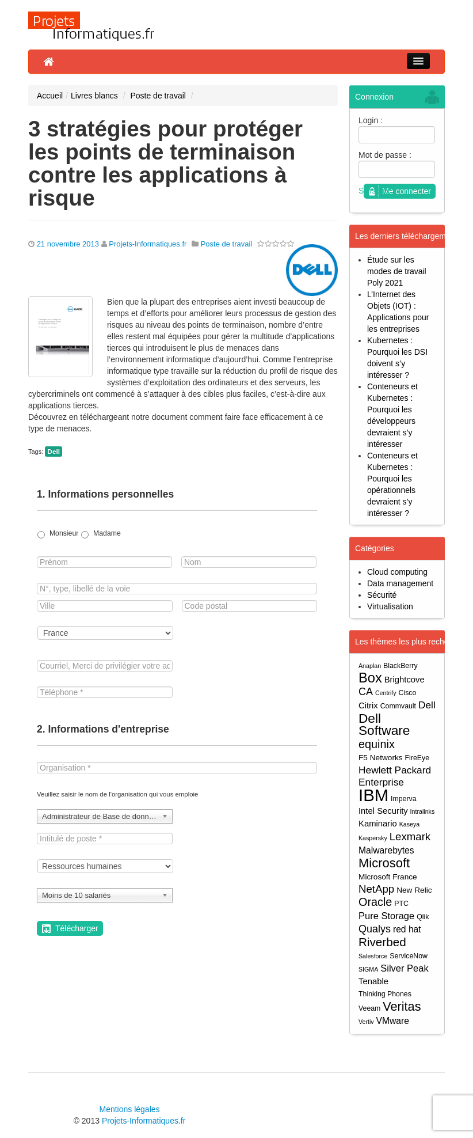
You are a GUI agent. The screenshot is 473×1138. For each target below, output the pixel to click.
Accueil (50, 95)
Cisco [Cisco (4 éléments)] (408, 693)
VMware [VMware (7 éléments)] (392, 1021)
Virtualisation (390, 606)
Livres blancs (94, 95)
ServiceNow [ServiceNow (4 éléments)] (409, 956)
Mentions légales (129, 1109)
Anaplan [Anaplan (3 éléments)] (369, 665)
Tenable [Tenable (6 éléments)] (373, 981)
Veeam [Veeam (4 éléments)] (369, 1008)
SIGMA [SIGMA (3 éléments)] (368, 969)
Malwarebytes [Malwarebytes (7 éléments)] (386, 850)
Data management (400, 583)
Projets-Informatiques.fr (147, 244)
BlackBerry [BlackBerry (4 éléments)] (400, 666)
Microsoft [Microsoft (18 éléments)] (384, 863)
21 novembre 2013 (68, 244)
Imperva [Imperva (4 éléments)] (404, 799)
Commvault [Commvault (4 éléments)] (398, 706)
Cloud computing (397, 571)
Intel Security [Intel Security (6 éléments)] (383, 810)
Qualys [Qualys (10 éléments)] (374, 929)
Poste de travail (158, 95)
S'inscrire (374, 190)
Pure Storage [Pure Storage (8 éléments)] (386, 916)
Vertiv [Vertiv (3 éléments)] (366, 1021)
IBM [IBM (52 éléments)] (373, 795)
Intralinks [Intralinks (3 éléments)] (422, 811)
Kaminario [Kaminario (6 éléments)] (377, 823)
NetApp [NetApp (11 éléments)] (376, 889)
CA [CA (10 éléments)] (365, 691)
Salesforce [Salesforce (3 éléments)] (372, 956)
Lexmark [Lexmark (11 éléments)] (410, 836)
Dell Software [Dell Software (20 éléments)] (384, 724)
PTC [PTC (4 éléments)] (401, 904)
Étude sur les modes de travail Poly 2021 (396, 271)
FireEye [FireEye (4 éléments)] (417, 758)
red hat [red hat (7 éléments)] (407, 929)
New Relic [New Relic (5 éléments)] (414, 890)
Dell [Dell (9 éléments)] (427, 705)
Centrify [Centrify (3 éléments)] (385, 692)
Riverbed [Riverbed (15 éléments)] (382, 942)
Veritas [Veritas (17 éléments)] (402, 1006)
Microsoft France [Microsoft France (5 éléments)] (387, 877)
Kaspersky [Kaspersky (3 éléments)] (372, 837)
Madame (107, 533)
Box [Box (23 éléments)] (370, 678)
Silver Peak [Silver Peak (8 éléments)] (404, 968)
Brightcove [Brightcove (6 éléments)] (404, 679)
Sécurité (381, 595)
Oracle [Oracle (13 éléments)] (375, 902)
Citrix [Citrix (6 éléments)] (368, 705)
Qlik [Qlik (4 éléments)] (423, 917)
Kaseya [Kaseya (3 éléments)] (409, 824)
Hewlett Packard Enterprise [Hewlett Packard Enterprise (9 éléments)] (394, 776)
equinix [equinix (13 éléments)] (376, 744)
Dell (53, 451)
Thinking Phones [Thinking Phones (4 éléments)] (384, 994)
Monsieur (63, 533)
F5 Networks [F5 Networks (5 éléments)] (380, 757)
